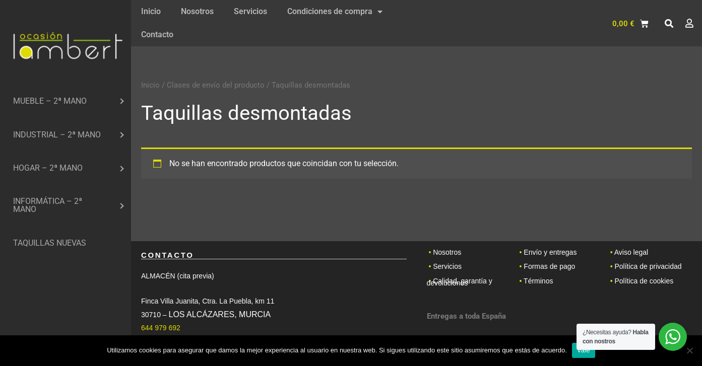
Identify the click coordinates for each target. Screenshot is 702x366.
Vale (583, 350)
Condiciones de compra (334, 12)
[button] (668, 23)
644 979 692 (160, 328)
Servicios (250, 11)
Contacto (157, 34)
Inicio (151, 11)
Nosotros (197, 11)
